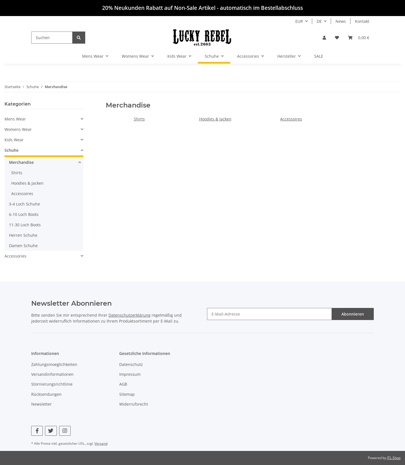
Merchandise (21, 162)
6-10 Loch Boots (24, 214)
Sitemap (127, 394)
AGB (123, 384)
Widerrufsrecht (133, 404)
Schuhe (11, 150)
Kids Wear (14, 139)
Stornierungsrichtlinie (52, 384)
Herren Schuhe (23, 235)
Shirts (139, 119)
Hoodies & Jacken (215, 119)
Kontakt (362, 21)
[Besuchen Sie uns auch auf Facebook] (37, 431)
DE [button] (319, 21)
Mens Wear (15, 119)
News (341, 21)
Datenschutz (131, 364)
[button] (324, 37)
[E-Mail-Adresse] (269, 314)
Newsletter (41, 404)
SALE (318, 56)
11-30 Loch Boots (25, 224)
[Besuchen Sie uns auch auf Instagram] (65, 431)
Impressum (130, 374)
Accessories (15, 256)
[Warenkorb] (358, 37)
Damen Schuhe (23, 245)
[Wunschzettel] (336, 37)
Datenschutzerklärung (129, 315)
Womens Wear (18, 129)
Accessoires (291, 119)
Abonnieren (352, 314)
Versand (100, 443)
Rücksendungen (46, 394)
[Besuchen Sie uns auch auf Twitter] (51, 431)
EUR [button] (299, 21)
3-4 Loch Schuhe (24, 204)
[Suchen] (52, 38)
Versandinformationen (52, 374)
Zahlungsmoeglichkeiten (54, 364)
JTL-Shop (393, 457)
